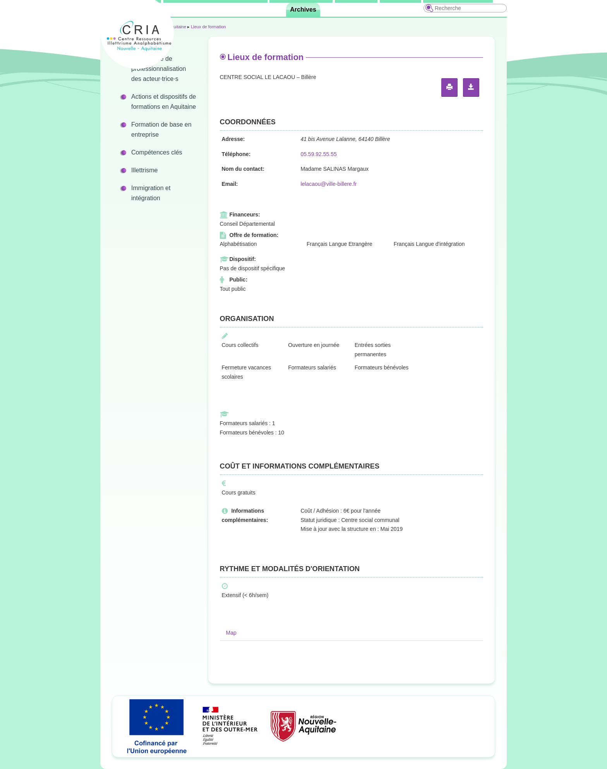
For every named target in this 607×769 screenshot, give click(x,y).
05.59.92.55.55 (318, 154)
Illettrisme (144, 170)
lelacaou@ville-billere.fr (328, 184)
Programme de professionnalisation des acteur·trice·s (158, 68)
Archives (303, 9)
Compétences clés (156, 152)
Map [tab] (231, 633)
